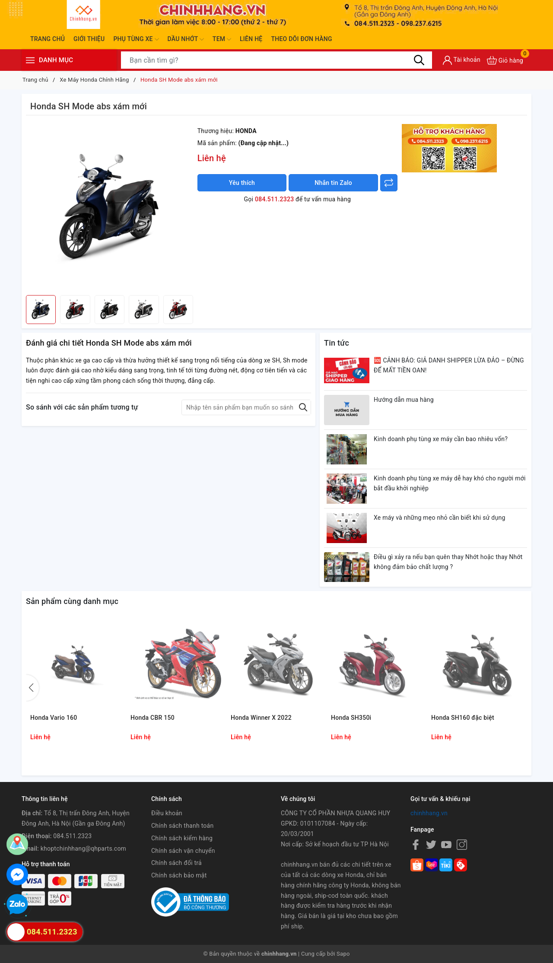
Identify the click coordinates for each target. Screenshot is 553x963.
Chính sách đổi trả (176, 862)
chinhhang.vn (429, 813)
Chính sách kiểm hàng (182, 838)
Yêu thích (242, 182)
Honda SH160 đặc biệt (462, 717)
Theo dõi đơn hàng (301, 38)
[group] (109, 207)
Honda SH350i (351, 717)
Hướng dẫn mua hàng (404, 399)
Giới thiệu (89, 38)
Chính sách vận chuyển (183, 850)
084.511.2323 (274, 199)
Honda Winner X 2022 (261, 717)
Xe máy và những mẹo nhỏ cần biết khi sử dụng (439, 517)
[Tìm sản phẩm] (276, 60)
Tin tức (336, 342)
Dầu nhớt (186, 39)
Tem (222, 39)
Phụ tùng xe (136, 39)
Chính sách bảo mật (179, 875)
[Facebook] (415, 844)
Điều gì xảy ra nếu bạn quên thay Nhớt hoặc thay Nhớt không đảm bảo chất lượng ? (448, 562)
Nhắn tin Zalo (333, 182)
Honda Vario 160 (53, 717)
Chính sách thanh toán (182, 825)
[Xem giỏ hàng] (505, 60)
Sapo (343, 953)
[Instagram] (462, 844)
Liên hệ (251, 38)
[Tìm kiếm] (419, 60)
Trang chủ (47, 38)
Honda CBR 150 (152, 717)
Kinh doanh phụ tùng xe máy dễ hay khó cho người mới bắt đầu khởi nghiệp (450, 483)
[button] (32, 688)
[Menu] (30, 60)
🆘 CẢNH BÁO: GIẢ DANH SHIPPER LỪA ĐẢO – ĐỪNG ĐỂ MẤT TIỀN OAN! (449, 365)
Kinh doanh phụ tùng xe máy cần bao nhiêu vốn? (441, 438)
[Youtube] (446, 844)
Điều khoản (166, 813)
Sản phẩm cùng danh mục (72, 601)
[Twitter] (431, 844)
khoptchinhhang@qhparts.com (83, 848)
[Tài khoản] (461, 60)
